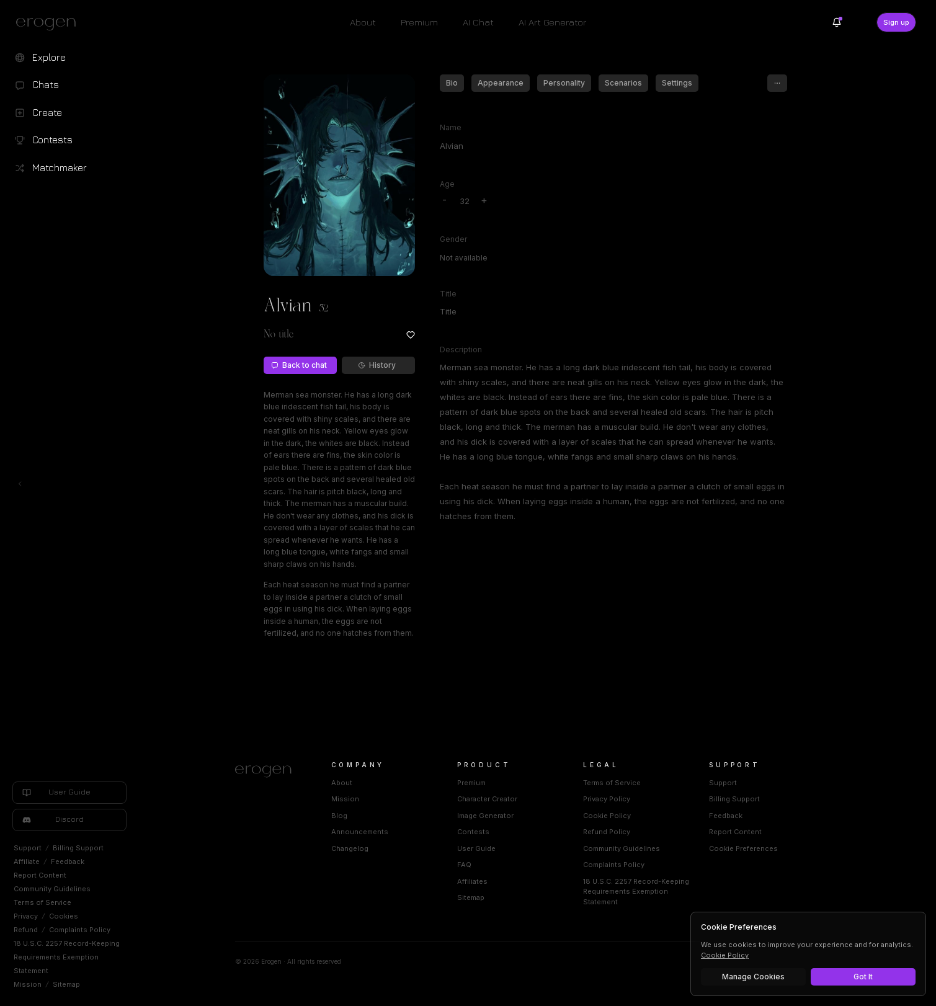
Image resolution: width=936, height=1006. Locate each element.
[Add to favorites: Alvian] (410, 335)
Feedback (67, 861)
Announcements (359, 831)
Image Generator (485, 815)
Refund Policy (606, 831)
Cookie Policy (607, 815)
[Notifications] (837, 22)
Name (450, 127)
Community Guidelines (52, 888)
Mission (28, 984)
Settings (677, 82)
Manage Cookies (753, 976)
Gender (453, 239)
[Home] (268, 771)
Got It (863, 976)
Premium (419, 22)
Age (447, 184)
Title (448, 293)
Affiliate (27, 861)
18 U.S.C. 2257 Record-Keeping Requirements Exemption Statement (67, 957)
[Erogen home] (49, 23)
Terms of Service (42, 902)
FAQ (464, 864)
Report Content (40, 875)
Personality (564, 82)
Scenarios (623, 82)
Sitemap (66, 984)
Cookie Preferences (743, 848)
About (363, 22)
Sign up (896, 22)
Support (28, 848)
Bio (452, 82)
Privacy (26, 916)
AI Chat (478, 22)
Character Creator (487, 799)
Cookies (63, 916)
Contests (473, 831)
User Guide (476, 848)
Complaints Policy (79, 929)
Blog (339, 815)
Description (461, 349)
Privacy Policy (606, 799)
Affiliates (472, 881)
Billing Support (78, 848)
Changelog (349, 848)
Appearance (501, 82)
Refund (26, 929)
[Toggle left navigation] (20, 483)
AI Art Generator (552, 22)
